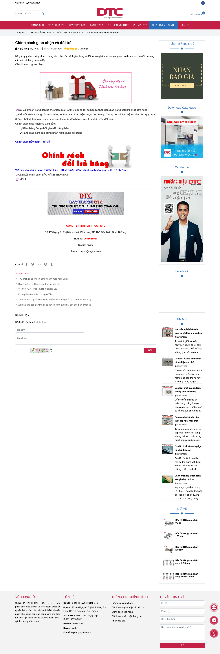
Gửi (150, 350)
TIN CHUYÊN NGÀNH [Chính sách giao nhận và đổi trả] (40, 32)
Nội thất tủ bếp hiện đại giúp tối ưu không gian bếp (188, 331)
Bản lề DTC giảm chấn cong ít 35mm (186, 562)
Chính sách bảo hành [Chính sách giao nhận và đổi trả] (122, 612)
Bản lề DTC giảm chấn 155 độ (186, 535)
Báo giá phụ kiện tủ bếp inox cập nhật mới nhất (187, 419)
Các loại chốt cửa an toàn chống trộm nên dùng (188, 390)
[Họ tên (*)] (182, 603)
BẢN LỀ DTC (96, 25)
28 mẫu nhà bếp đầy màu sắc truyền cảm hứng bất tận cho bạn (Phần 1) (54, 304)
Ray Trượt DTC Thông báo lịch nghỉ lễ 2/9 (39, 284)
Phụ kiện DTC (140, 25)
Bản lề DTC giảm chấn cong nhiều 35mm (186, 575)
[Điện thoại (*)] (182, 619)
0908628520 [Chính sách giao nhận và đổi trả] (33, 3)
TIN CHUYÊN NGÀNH (164, 25)
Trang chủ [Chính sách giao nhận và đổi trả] (20, 32)
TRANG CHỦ (37, 25)
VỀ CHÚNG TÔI (56, 25)
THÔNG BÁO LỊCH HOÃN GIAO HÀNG (37, 289)
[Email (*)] (182, 611)
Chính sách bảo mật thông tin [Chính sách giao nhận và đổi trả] (126, 616)
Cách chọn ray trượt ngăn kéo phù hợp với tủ (188, 477)
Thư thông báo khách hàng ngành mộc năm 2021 (43, 278)
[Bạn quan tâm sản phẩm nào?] (182, 632)
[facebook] (203, 3)
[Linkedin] (39, 264)
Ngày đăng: (22, 48)
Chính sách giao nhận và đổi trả (128, 607)
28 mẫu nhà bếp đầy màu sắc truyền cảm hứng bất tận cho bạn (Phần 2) (54, 299)
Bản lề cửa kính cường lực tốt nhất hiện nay (188, 448)
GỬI (182, 645)
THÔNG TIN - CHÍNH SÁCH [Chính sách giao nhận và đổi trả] (69, 32)
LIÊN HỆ (184, 25)
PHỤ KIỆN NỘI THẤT (118, 25)
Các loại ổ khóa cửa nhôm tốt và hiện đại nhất (188, 360)
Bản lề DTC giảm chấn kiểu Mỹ (186, 548)
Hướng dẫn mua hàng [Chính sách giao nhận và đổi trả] (122, 603)
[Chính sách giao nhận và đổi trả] (110, 13)
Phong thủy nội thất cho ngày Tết (35, 294)
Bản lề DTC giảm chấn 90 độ (186, 521)
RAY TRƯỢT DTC (77, 25)
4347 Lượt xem (53, 48)
